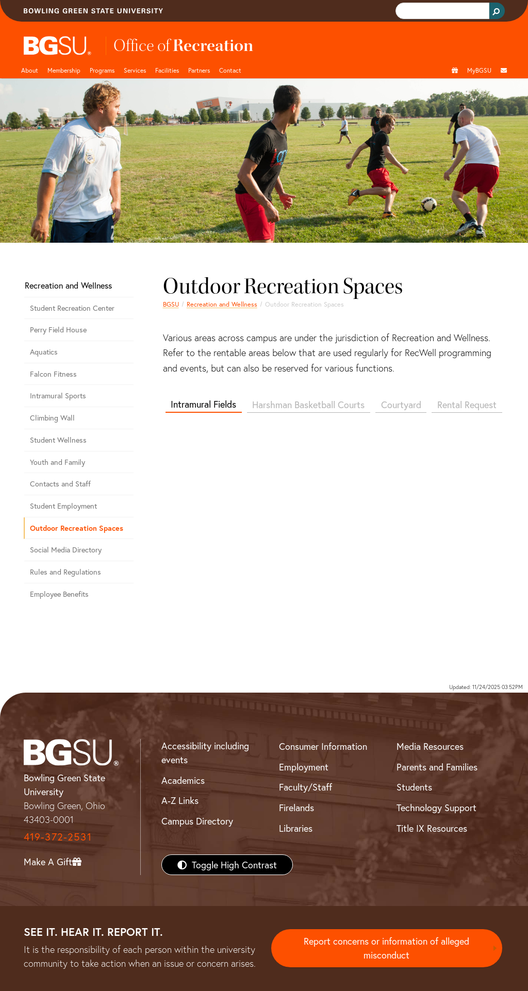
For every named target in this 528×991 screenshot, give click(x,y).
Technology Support (436, 807)
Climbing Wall (52, 418)
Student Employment (63, 506)
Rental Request (467, 404)
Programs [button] (102, 70)
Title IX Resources (432, 828)
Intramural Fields (203, 404)
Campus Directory (197, 821)
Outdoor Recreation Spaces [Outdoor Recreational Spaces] (76, 528)
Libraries (295, 828)
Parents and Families (437, 767)
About (29, 70)
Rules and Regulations (65, 572)
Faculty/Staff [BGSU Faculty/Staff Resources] (305, 787)
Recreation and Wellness (222, 304)
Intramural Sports (58, 395)
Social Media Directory (66, 550)
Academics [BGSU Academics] (183, 780)
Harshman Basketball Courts (308, 404)
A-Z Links (180, 800)
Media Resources (430, 746)
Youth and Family (57, 462)
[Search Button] (497, 11)
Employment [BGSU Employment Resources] (303, 767)
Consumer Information (323, 746)
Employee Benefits (59, 594)
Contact (230, 70)
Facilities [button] (167, 70)
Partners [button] (199, 70)
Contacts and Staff (60, 484)
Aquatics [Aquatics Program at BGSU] (44, 352)
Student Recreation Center (72, 308)
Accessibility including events (205, 753)
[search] (441, 11)
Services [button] (135, 70)
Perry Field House (58, 329)
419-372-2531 (58, 837)
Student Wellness (58, 440)
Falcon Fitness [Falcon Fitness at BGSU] (53, 374)
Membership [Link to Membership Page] (63, 70)
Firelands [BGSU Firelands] (296, 807)
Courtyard (401, 404)
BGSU (171, 304)
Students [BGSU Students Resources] (414, 787)
